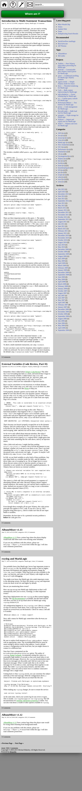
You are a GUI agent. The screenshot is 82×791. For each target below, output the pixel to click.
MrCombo (61, 56)
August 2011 (62, 222)
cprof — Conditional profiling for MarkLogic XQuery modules (68, 77)
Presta (27, 414)
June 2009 (61, 258)
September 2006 (63, 316)
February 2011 (63, 231)
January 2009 (62, 270)
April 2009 (61, 263)
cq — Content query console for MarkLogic (67, 99)
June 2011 (61, 226)
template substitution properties (27, 736)
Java (59, 135)
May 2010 (61, 247)
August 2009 (62, 256)
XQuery (27, 23)
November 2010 (63, 238)
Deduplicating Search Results (68, 34)
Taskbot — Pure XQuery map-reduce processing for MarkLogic (67, 65)
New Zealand (62, 145)
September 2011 (63, 219)
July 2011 (61, 224)
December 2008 (63, 272)
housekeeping (62, 168)
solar (59, 177)
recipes (60, 175)
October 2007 (62, 291)
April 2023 (61, 192)
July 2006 (61, 321)
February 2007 (63, 305)
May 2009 (61, 261)
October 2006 (62, 314)
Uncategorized (63, 156)
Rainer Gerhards (15, 689)
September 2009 (63, 254)
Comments (14, 783)
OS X (60, 147)
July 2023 (61, 189)
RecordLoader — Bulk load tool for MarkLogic (67, 112)
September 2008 (63, 275)
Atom (3, 783)
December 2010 (63, 235)
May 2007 (61, 300)
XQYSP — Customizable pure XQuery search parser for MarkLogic (67, 71)
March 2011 (62, 229)
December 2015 (63, 194)
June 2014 (61, 196)
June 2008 (61, 277)
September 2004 (63, 330)
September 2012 (63, 201)
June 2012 (61, 203)
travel (60, 179)
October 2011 (62, 217)
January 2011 (62, 233)
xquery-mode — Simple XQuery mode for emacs (66, 83)
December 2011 (63, 212)
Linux (33, 592)
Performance (62, 149)
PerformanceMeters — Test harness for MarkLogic (67, 104)
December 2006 (63, 309)
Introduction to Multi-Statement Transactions (27, 20)
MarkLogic (33, 23)
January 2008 (62, 289)
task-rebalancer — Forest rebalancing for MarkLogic (67, 95)
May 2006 (61, 325)
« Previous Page (6, 779)
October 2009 (62, 252)
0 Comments (40, 23)
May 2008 (61, 279)
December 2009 (63, 249)
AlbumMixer (62, 54)
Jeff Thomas (62, 46)
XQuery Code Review (32, 397)
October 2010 (62, 240)
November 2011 (63, 215)
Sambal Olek (62, 29)
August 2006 (62, 319)
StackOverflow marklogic (67, 41)
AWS (60, 133)
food (59, 163)
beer (59, 161)
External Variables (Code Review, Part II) (24, 389)
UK (59, 154)
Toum (60, 31)
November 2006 (63, 312)
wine (59, 182)
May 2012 (61, 205)
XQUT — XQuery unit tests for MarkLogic (67, 124)
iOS (26, 563)
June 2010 (61, 245)
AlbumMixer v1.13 (12, 560)
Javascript (61, 138)
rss (63, 133)
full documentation (18, 629)
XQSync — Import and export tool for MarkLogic (67, 120)
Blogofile (13, 787)
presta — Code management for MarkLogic (67, 108)
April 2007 (61, 302)
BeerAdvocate (63, 44)
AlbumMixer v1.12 (12, 750)
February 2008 (63, 286)
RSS (7, 783)
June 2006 (61, 323)
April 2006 (61, 328)
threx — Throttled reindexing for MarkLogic (68, 87)
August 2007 (62, 293)
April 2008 (61, 282)
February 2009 (63, 268)
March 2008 (62, 284)
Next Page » (19, 779)
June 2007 (61, 298)
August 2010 (62, 242)
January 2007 (62, 307)
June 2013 (61, 198)
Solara (60, 27)
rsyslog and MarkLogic (14, 589)
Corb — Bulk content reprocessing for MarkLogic (67, 91)
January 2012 (62, 210)
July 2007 (61, 295)
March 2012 (62, 208)
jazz (59, 172)
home (60, 165)
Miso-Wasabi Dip (64, 24)
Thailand (61, 152)
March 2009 (62, 265)
